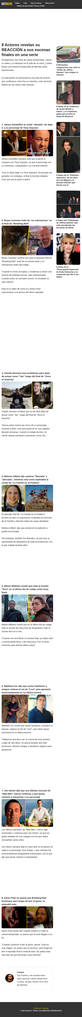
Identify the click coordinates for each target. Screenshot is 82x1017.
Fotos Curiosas (36, 3)
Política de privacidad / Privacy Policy (31, 6)
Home (17, 3)
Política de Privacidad (41, 1008)
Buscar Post (49, 3)
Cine (25, 3)
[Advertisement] (41, 25)
